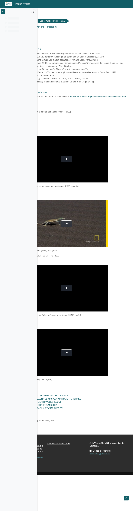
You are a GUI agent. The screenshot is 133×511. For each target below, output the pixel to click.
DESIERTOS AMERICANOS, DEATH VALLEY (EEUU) (74, 427)
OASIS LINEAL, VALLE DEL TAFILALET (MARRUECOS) (75, 433)
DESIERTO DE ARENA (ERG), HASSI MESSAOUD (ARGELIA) (78, 421)
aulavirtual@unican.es (113, 479)
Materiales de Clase (66, 21)
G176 (47, 21)
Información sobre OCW (84, 469)
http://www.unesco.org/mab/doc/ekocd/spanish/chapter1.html (77, 122)
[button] (126, 498)
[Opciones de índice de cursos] (33, 11)
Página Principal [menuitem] (23, 4)
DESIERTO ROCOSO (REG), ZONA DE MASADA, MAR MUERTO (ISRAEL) (85, 424)
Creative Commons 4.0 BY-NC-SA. (56, 492)
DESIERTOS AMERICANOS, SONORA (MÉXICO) (72, 430)
